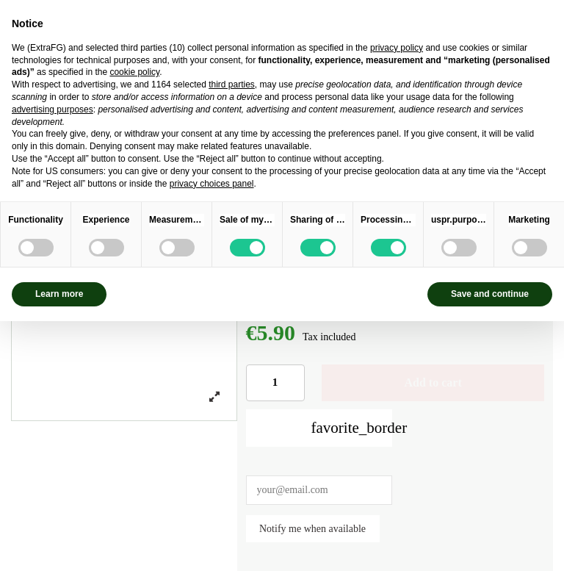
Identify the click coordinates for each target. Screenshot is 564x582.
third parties (232, 84)
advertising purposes (52, 109)
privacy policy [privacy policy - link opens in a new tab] (396, 48)
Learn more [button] (59, 294)
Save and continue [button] (490, 294)
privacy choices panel (212, 184)
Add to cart (433, 382)
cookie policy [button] (134, 72)
